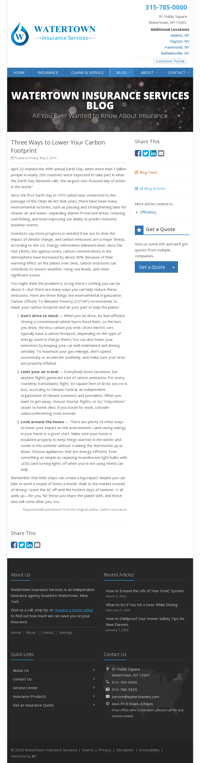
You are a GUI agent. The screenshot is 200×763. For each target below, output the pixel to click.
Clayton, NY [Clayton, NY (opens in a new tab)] (179, 41)
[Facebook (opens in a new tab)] (14, 545)
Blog (123, 72)
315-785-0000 (124, 682)
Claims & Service (87, 72)
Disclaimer (125, 749)
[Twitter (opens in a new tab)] (22, 545)
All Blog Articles (150, 188)
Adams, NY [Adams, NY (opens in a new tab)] (180, 35)
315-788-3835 (124, 689)
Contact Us (53, 678)
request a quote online (74, 609)
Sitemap (65, 632)
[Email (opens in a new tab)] (37, 545)
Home (19, 72)
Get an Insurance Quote (53, 705)
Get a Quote (152, 267)
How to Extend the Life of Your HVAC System (146, 593)
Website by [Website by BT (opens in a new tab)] (23, 756)
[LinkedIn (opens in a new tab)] (29, 545)
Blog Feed (146, 172)
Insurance (48, 72)
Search (87, 749)
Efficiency (148, 211)
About (149, 72)
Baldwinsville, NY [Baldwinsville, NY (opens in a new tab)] (175, 53)
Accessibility (149, 749)
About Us (53, 670)
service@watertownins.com (135, 696)
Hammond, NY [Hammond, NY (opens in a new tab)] (177, 47)
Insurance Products (53, 696)
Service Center (53, 687)
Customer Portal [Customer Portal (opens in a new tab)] (170, 61)
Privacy (105, 749)
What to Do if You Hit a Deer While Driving (146, 607)
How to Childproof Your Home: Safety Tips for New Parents (146, 624)
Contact (179, 72)
